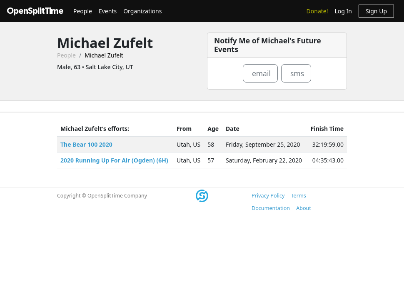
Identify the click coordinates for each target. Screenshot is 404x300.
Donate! (317, 11)
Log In (343, 11)
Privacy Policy (268, 195)
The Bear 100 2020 (86, 144)
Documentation (271, 208)
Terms (298, 195)
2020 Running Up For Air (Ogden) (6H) (114, 160)
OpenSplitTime (35, 11)
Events (108, 11)
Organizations (142, 11)
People (82, 11)
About (303, 208)
